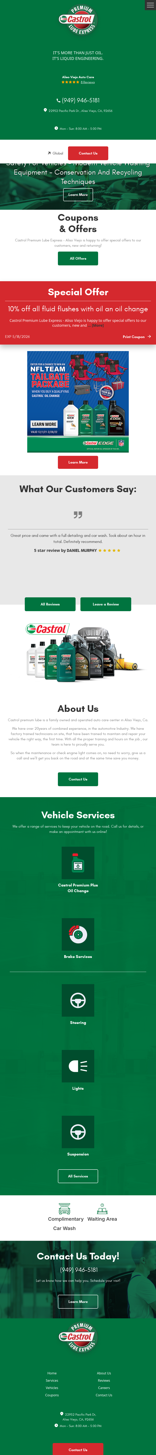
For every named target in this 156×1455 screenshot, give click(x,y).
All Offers (78, 258)
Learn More (78, 194)
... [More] (95, 325)
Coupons (52, 1395)
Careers (104, 1388)
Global (58, 153)
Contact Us (88, 153)
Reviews (104, 1380)
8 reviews (88, 82)
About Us (104, 1373)
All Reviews (50, 604)
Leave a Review (106, 604)
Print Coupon (134, 337)
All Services (78, 1176)
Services (52, 1380)
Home (52, 1373)
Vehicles (52, 1388)
